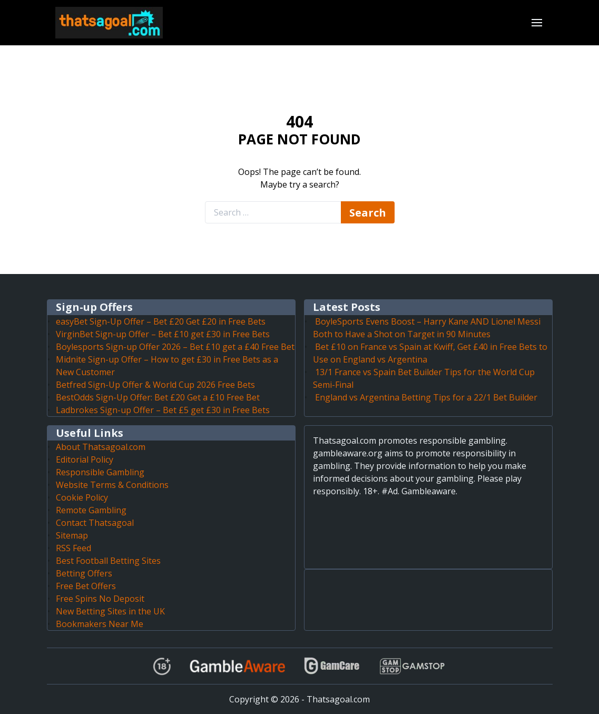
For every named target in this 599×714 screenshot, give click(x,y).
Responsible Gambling (100, 472)
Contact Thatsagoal (95, 523)
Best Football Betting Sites (108, 560)
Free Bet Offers (86, 586)
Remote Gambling (91, 510)
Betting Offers (84, 573)
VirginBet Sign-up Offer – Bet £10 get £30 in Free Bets (163, 334)
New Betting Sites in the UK (110, 611)
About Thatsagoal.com (100, 447)
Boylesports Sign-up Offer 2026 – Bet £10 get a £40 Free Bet (175, 347)
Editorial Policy (84, 459)
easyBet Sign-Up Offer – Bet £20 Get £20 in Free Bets (161, 321)
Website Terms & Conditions (112, 485)
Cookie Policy (82, 497)
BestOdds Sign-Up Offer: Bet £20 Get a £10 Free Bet (158, 397)
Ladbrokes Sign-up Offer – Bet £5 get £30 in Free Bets (163, 410)
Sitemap (72, 535)
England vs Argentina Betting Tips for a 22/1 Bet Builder (426, 397)
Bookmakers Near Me (99, 624)
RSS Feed (73, 548)
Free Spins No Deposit (100, 598)
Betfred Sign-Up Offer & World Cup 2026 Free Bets (155, 384)
